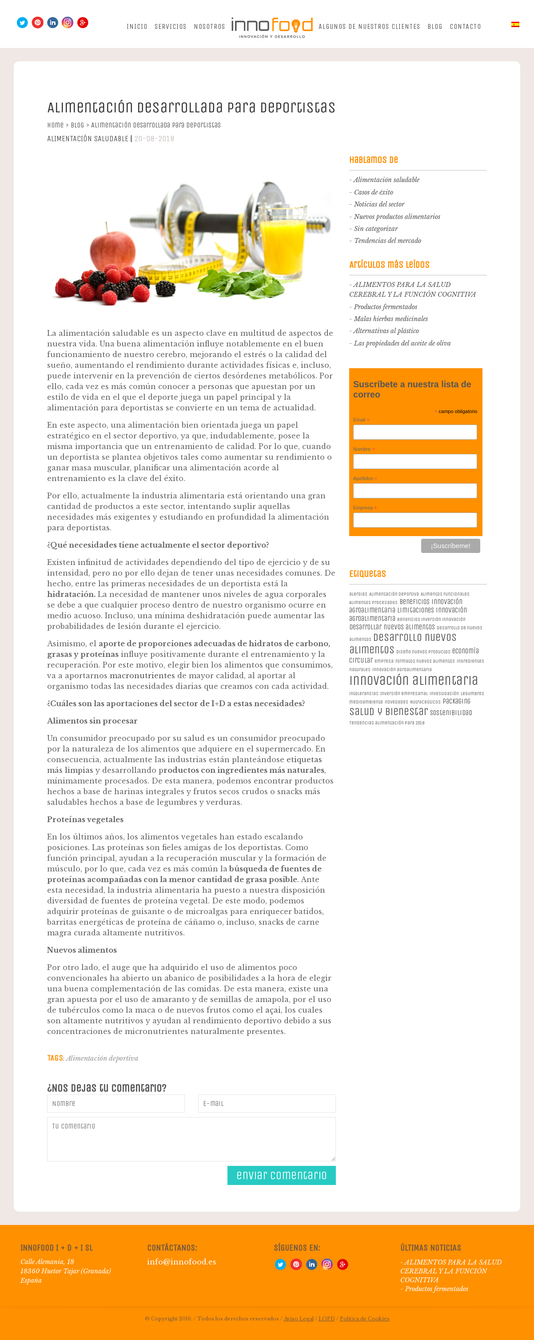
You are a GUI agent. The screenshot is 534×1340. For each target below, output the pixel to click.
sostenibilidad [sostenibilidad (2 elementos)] (451, 712)
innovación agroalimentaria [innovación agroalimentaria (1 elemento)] (402, 669)
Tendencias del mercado (387, 241)
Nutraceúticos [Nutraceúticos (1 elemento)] (425, 702)
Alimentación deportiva (102, 1058)
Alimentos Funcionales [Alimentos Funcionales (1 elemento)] (445, 594)
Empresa (365, 508)
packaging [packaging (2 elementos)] (456, 701)
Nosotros (209, 26)
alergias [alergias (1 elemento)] (358, 594)
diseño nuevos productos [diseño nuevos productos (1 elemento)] (423, 652)
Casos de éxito (373, 192)
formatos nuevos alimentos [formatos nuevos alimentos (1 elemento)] (425, 661)
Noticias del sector (379, 204)
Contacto (465, 26)
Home (58, 125)
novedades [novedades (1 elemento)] (396, 702)
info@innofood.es (181, 1261)
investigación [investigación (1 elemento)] (444, 693)
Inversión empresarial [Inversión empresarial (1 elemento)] (404, 693)
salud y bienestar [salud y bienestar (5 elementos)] (388, 711)
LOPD (327, 1319)
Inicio (137, 26)
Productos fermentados (385, 307)
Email (361, 420)
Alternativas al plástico (386, 331)
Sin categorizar (376, 229)
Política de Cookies (365, 1319)
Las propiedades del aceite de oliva (402, 343)
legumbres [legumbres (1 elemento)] (472, 693)
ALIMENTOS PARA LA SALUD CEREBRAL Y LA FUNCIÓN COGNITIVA (451, 1271)
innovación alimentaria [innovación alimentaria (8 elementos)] (413, 680)
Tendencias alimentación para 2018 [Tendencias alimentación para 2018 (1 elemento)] (386, 723)
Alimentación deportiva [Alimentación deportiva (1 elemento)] (394, 594)
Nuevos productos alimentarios (397, 217)
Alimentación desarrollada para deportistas (156, 125)
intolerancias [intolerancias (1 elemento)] (364, 693)
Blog (434, 26)
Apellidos (365, 479)
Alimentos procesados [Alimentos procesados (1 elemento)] (373, 602)
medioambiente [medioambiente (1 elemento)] (366, 702)
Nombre (364, 449)
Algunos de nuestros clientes (369, 26)
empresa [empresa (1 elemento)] (384, 661)
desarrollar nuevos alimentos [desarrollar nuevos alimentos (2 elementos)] (392, 627)
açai (273, 1010)
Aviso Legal (299, 1319)
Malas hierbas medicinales (391, 319)
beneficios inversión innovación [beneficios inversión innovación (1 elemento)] (431, 619)
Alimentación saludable (87, 138)
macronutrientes (142, 675)
